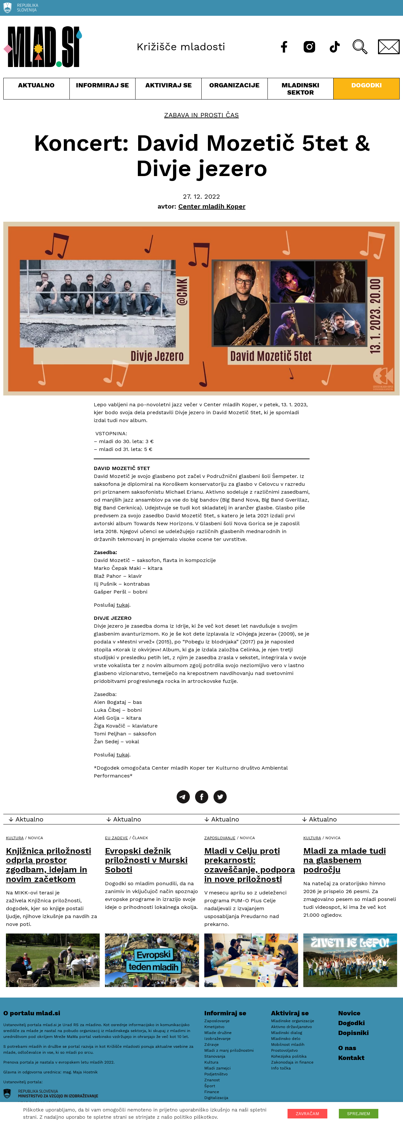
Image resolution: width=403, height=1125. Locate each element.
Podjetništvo (216, 1074)
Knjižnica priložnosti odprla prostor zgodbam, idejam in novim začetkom (48, 865)
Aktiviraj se (168, 90)
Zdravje (211, 1044)
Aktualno (36, 90)
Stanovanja (214, 1056)
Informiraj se (103, 90)
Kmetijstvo (214, 1026)
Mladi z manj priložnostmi (229, 1050)
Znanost (212, 1080)
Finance (211, 1092)
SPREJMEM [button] (358, 1113)
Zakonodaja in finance (292, 1062)
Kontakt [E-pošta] (351, 1058)
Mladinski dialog (286, 1032)
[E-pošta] (389, 46)
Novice (349, 1013)
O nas (347, 1048)
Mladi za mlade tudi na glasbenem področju (344, 860)
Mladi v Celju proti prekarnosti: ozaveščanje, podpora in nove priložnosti (249, 865)
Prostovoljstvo (284, 1050)
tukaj (122, 605)
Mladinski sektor (301, 90)
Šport (209, 1086)
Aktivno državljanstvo (291, 1026)
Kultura (15, 838)
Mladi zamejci (217, 1068)
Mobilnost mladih (287, 1044)
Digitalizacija (216, 1097)
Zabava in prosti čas (201, 115)
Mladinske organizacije (292, 1021)
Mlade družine (218, 1032)
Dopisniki (353, 1033)
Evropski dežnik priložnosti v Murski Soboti (146, 860)
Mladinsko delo (285, 1038)
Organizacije (234, 90)
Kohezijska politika (289, 1056)
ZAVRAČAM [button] (307, 1113)
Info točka (281, 1068)
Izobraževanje (217, 1038)
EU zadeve (116, 838)
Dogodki (366, 85)
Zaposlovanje (220, 838)
